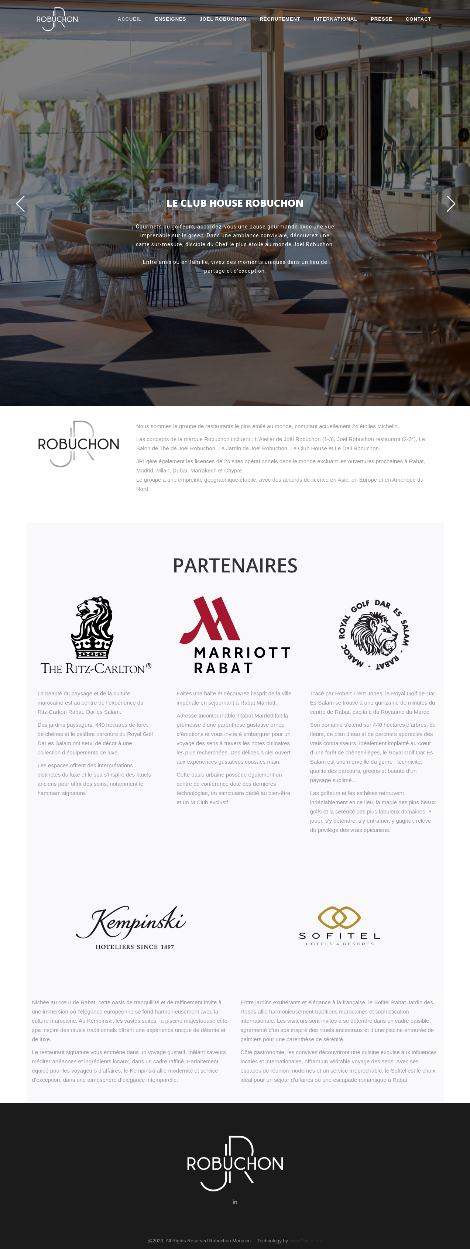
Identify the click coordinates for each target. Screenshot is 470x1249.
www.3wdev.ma (305, 1240)
